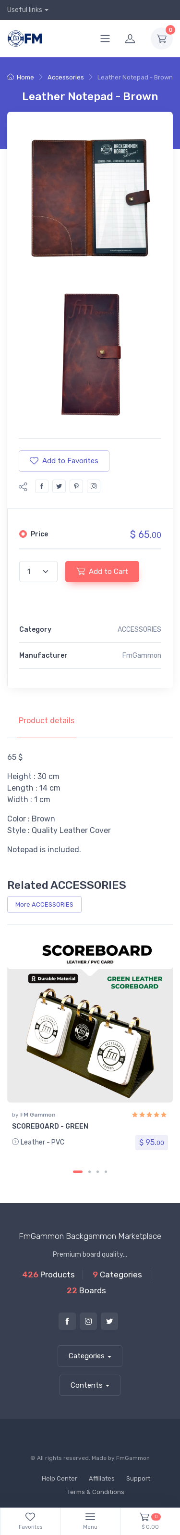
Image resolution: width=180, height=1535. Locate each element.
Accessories (66, 77)
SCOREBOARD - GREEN (50, 1126)
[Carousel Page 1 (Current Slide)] (78, 1172)
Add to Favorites (64, 460)
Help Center (59, 1478)
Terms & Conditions (95, 1492)
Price (39, 534)
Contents (87, 1385)
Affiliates (102, 1478)
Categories (87, 1356)
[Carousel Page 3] (97, 1172)
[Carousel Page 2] (89, 1172)
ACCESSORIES (139, 629)
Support (138, 1478)
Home (20, 77)
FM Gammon (38, 1114)
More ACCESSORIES (44, 904)
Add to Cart (102, 571)
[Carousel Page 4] (106, 1172)
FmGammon (133, 1458)
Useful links (24, 10)
